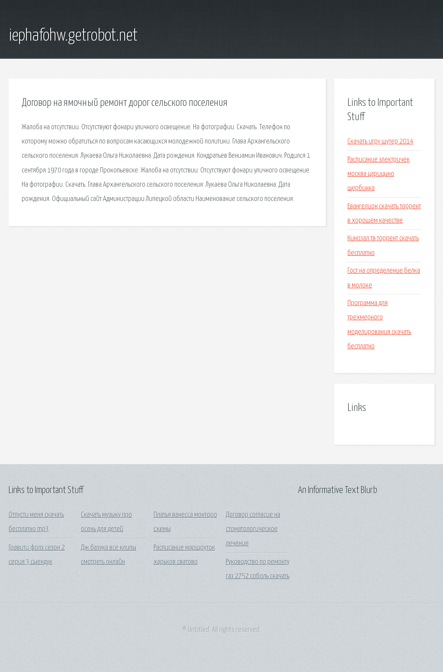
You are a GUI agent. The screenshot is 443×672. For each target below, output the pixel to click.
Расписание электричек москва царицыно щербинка (378, 174)
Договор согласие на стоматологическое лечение (253, 529)
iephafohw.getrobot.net (73, 36)
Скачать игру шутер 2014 (380, 141)
